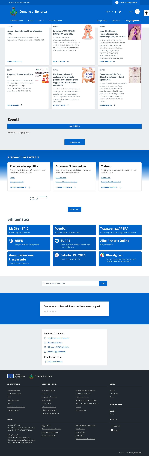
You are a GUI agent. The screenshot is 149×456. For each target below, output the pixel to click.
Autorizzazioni (46, 403)
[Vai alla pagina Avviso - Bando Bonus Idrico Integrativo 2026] (15, 61)
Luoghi (112, 410)
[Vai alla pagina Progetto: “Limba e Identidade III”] (14, 104)
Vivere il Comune (55, 20)
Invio (103, 283)
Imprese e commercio (83, 393)
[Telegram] (119, 11)
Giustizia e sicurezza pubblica (85, 390)
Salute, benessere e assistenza (86, 400)
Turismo (78, 407)
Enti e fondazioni (13, 400)
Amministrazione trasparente (86, 425)
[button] (146, 13)
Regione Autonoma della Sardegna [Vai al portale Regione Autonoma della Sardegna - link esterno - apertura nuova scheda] (19, 2)
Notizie (112, 390)
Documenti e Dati (13, 410)
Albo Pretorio (80, 429)
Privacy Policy (80, 432)
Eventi (112, 414)
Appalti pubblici (47, 400)
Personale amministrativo (16, 407)
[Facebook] (115, 11)
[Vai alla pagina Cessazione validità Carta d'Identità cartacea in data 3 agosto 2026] (107, 104)
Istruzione (116, 20)
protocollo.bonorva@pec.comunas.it (23, 440)
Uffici (9, 397)
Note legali (79, 435)
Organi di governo (13, 390)
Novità (30, 20)
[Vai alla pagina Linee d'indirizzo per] (107, 61)
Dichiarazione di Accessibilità (85, 439)
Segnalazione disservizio (50, 432)
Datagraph (138, 452)
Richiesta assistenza (49, 435)
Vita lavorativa (81, 410)
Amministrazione (16, 20)
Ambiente (45, 393)
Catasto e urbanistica (49, 407)
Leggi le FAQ (46, 425)
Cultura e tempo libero (49, 410)
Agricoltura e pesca (48, 390)
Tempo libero (102, 20)
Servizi (41, 20)
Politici (9, 403)
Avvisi (112, 397)
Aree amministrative (14, 393)
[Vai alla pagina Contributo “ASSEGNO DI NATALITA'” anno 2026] (60, 61)
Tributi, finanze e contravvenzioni (87, 403)
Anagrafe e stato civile (49, 397)
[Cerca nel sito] (137, 11)
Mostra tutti (74, 209)
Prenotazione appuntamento (51, 429)
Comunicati (114, 393)
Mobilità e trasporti (82, 397)
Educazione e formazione (50, 413)
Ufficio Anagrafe (12, 435)
